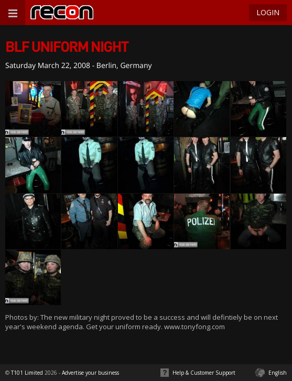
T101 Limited (27, 372)
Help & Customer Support (203, 372)
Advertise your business (90, 372)
